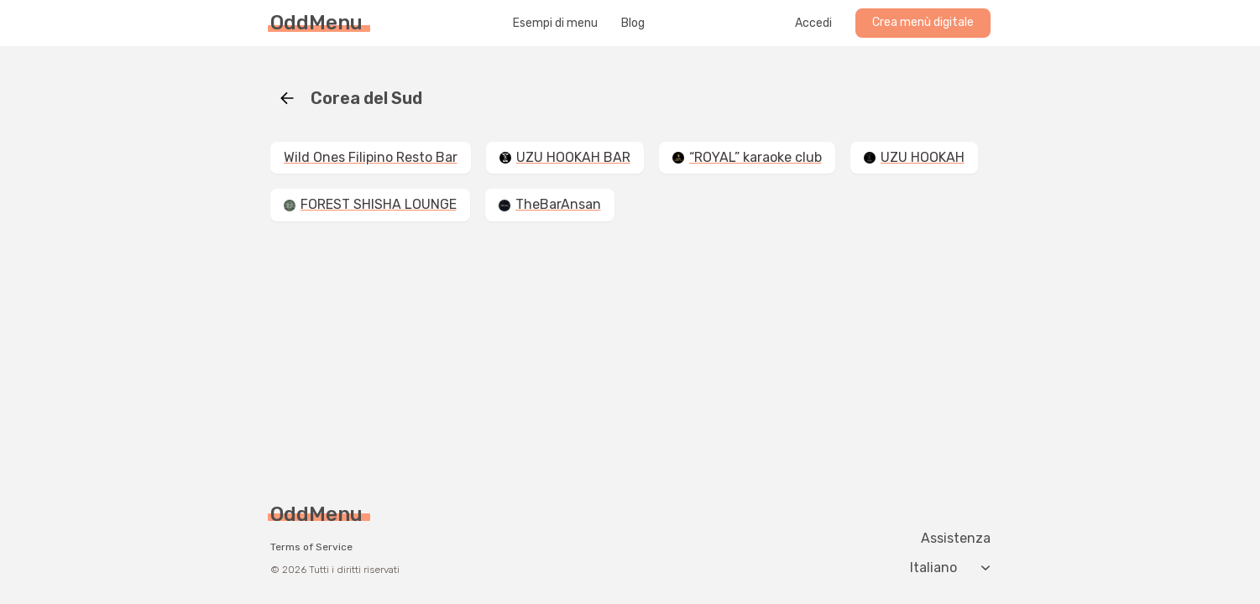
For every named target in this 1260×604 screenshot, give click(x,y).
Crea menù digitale (923, 22)
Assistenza (956, 538)
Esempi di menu (555, 23)
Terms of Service (311, 547)
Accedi (813, 23)
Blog (633, 23)
